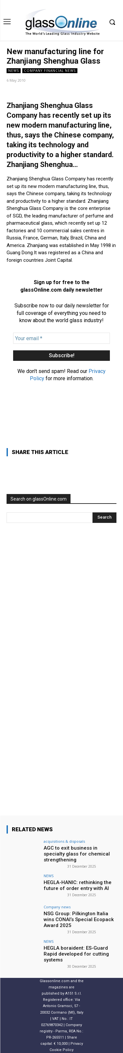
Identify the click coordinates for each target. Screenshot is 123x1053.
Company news (57, 907)
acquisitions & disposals (64, 841)
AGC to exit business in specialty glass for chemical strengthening (77, 854)
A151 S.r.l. (73, 993)
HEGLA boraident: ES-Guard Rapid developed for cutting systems (76, 954)
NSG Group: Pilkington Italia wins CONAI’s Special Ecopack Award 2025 (79, 919)
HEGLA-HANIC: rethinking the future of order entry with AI (78, 885)
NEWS (14, 70)
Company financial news (49, 70)
